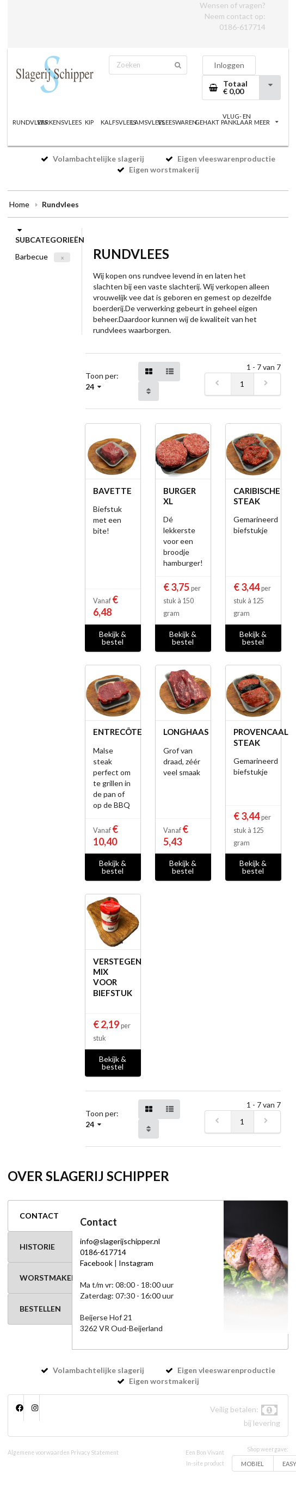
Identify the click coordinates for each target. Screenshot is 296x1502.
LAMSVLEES (148, 122)
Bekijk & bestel (112, 637)
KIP (89, 122)
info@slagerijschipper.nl (120, 1241)
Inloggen (229, 65)
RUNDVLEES (30, 122)
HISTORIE (37, 1246)
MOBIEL (252, 1463)
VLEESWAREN (177, 122)
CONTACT (39, 1215)
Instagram (136, 1263)
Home (19, 204)
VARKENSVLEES (59, 122)
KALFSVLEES (118, 122)
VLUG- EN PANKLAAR (236, 119)
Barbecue (31, 256)
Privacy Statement (95, 1452)
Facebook (96, 1263)
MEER (266, 122)
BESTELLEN (40, 1308)
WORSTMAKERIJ (46, 1277)
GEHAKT (207, 122)
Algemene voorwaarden (39, 1452)
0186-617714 (242, 27)
